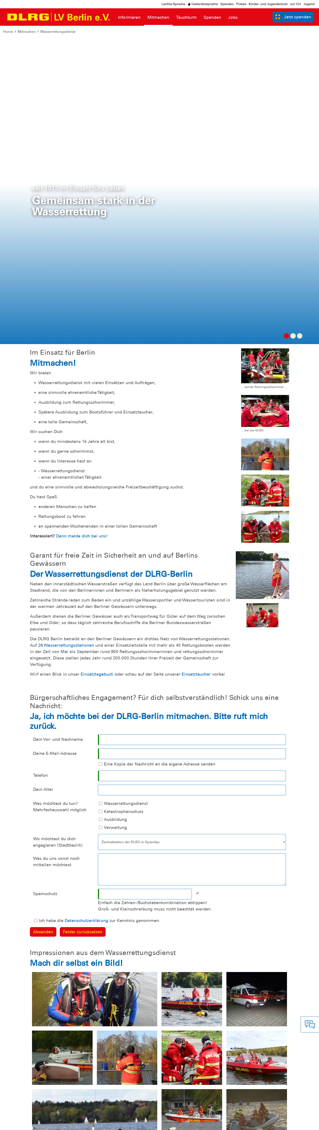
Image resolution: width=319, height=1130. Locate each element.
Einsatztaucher (197, 355)
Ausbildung (115, 501)
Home (8, 32)
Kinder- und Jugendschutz (268, 4)
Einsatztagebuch (98, 355)
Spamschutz (45, 575)
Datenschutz (36, 1123)
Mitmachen (27, 32)
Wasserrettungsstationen (69, 326)
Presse (241, 4)
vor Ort (295, 4)
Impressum (14, 1123)
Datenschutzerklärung (86, 602)
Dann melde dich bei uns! (82, 217)
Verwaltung (115, 509)
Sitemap (56, 1123)
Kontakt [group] (227, 1057)
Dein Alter (43, 471)
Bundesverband (301, 1123)
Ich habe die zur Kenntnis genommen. (99, 602)
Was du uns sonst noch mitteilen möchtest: (56, 543)
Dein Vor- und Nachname (58, 421)
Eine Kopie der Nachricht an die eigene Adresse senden (159, 445)
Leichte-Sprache (173, 4)
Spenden (227, 4)
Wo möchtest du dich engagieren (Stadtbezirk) (58, 523)
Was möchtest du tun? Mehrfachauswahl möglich (59, 488)
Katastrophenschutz (123, 493)
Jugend (309, 4)
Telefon (40, 456)
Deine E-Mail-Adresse (55, 435)
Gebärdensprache (203, 4)
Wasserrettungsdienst (57, 32)
